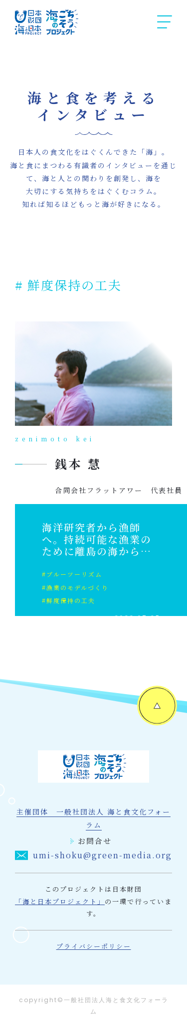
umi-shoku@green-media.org (93, 855)
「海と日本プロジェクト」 (60, 901)
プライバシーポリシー (93, 946)
